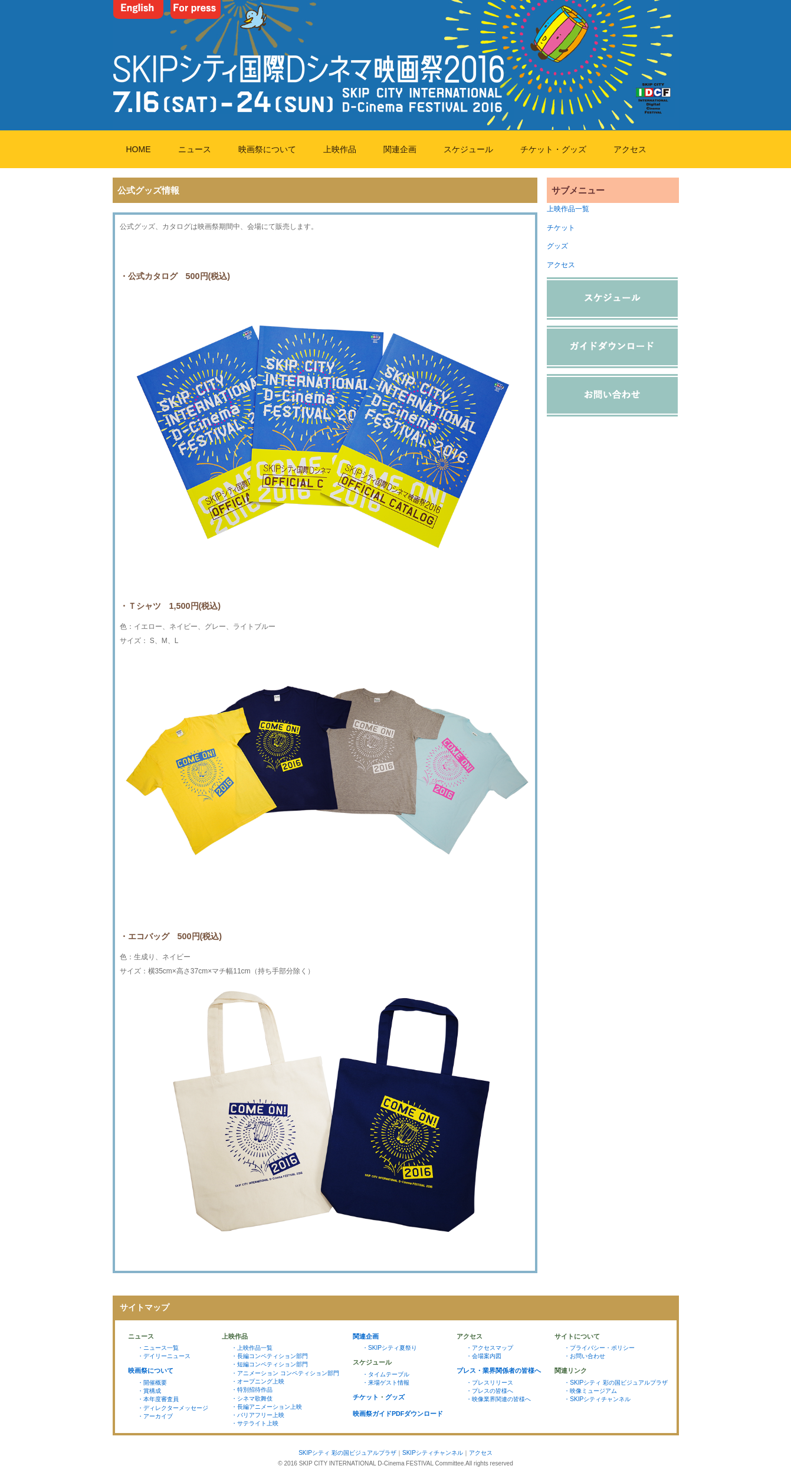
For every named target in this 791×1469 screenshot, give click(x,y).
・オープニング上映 (257, 1381)
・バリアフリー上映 (257, 1415)
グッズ (557, 246)
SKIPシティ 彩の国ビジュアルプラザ (347, 1453)
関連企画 (399, 149)
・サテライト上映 (254, 1423)
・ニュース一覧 (158, 1348)
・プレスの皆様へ (489, 1391)
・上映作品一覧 (252, 1348)
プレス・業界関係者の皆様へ (499, 1370)
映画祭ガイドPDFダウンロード (398, 1413)
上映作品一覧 (568, 209)
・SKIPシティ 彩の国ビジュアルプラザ (616, 1382)
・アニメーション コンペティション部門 (285, 1373)
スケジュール (468, 149)
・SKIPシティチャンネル (597, 1399)
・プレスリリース (489, 1382)
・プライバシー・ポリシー (599, 1348)
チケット (561, 228)
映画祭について (267, 149)
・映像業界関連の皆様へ (498, 1399)
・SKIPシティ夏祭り (389, 1348)
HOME (138, 149)
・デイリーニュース (164, 1356)
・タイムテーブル (385, 1374)
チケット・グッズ (553, 149)
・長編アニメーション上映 (266, 1407)
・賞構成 (149, 1391)
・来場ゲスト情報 (385, 1382)
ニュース (194, 149)
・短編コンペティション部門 (269, 1364)
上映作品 (339, 149)
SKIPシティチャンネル (432, 1453)
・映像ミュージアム (590, 1391)
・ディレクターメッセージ (172, 1408)
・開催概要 (152, 1382)
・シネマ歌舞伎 (252, 1398)
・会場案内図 (483, 1356)
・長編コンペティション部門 (269, 1356)
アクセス (629, 149)
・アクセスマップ (489, 1348)
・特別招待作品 (252, 1389)
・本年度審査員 (158, 1399)
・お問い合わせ (584, 1356)
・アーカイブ (155, 1416)
